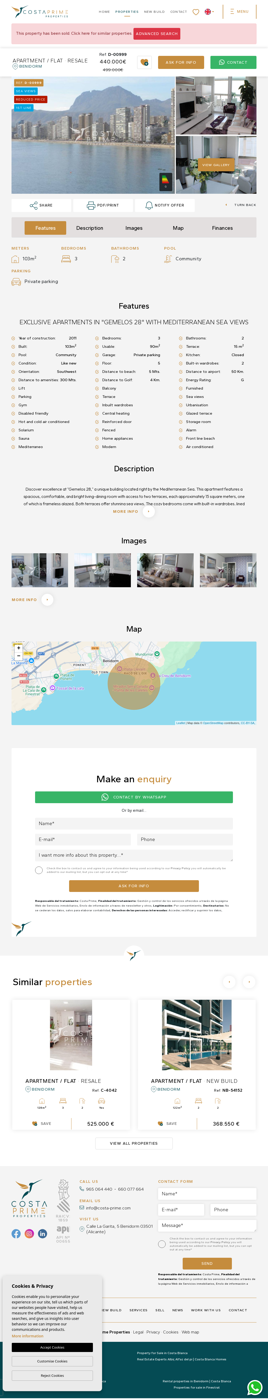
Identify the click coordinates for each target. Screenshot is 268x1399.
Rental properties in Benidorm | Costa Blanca (197, 1382)
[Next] (249, 983)
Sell (160, 1311)
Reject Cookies (52, 1375)
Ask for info (181, 62)
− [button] (18, 657)
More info (134, 511)
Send (207, 1264)
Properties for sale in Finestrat (197, 1388)
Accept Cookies (52, 1347)
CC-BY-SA (247, 723)
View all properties (134, 1144)
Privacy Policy (181, 869)
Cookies (170, 1332)
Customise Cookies (52, 1361)
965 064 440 (99, 1189)
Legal (138, 1332)
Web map (190, 1332)
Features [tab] (45, 228)
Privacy (153, 1332)
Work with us (206, 1311)
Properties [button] (127, 12)
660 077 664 (131, 1189)
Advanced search (157, 33)
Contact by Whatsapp (134, 798)
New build (154, 12)
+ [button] (18, 649)
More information (27, 1335)
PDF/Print (103, 206)
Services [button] (139, 1311)
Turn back (240, 205)
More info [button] (33, 600)
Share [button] (41, 206)
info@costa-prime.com (108, 1208)
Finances (222, 228)
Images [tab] (134, 228)
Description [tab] (89, 228)
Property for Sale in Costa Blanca (162, 1354)
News (177, 1311)
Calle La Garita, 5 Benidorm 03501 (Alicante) (119, 1229)
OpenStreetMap (213, 723)
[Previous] (229, 983)
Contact (178, 12)
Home (104, 12)
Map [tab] (178, 228)
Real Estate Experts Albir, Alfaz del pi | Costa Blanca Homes (181, 1360)
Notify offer (165, 206)
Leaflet (180, 723)
